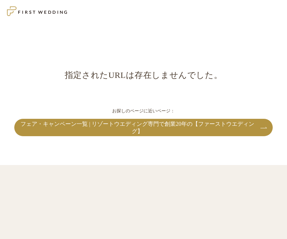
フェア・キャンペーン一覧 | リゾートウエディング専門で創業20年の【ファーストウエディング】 (137, 127)
